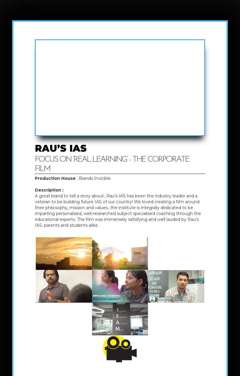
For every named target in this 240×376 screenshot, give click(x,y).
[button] (209, 14)
